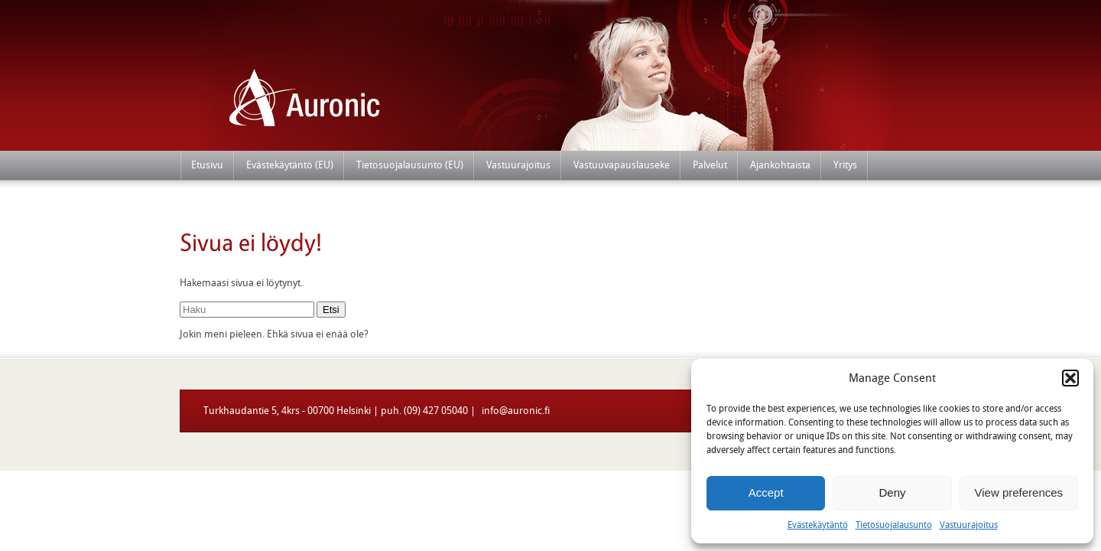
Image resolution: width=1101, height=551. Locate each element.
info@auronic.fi (514, 410)
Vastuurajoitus (969, 525)
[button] (1070, 378)
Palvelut (710, 165)
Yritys (845, 165)
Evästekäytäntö (818, 525)
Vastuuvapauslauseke (621, 165)
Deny (892, 492)
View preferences (1019, 492)
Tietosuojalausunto (894, 525)
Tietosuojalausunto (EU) (409, 165)
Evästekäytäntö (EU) (289, 165)
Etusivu (207, 165)
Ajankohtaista (780, 165)
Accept (766, 492)
